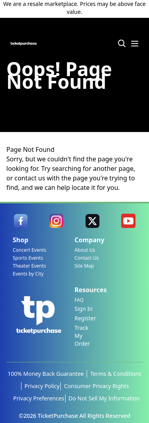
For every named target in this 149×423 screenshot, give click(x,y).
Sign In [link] (84, 308)
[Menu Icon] (134, 43)
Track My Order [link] (82, 335)
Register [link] (85, 318)
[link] (21, 221)
